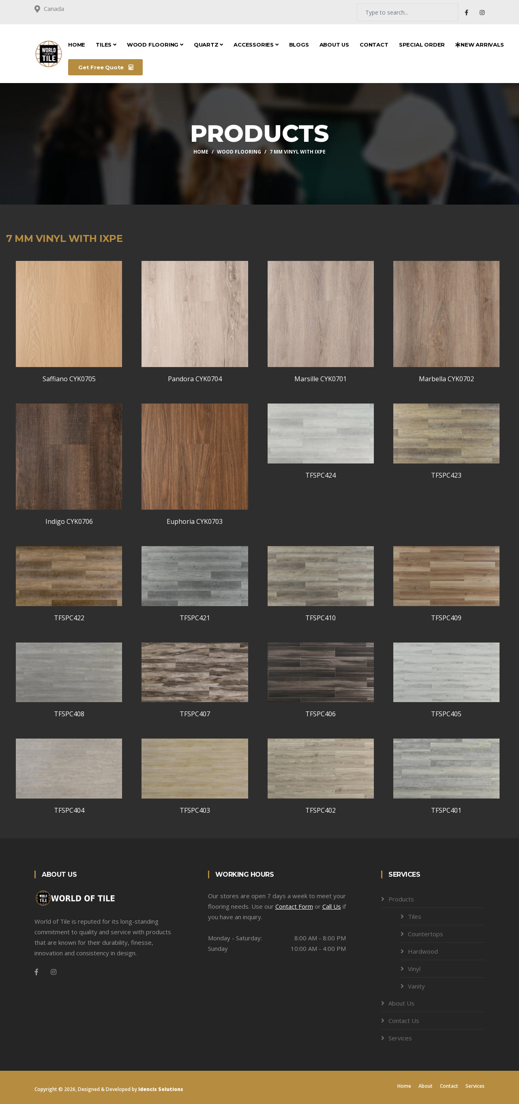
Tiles (106, 44)
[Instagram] (53, 972)
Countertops (425, 934)
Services (400, 1038)
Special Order (422, 44)
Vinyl (414, 969)
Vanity (416, 986)
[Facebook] (36, 972)
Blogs (299, 44)
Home (76, 44)
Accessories (256, 44)
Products (401, 899)
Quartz (208, 44)
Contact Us (403, 1020)
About (425, 1086)
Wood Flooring (155, 44)
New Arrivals (479, 44)
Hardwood (423, 951)
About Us (334, 44)
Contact (374, 44)
